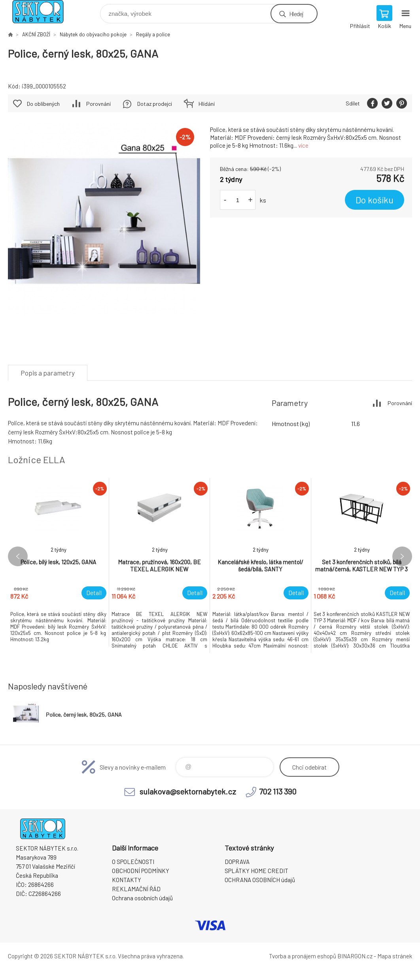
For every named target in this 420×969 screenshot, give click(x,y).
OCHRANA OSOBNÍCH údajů (260, 879)
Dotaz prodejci (154, 103)
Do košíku (375, 199)
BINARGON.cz (355, 956)
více (303, 145)
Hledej (296, 13)
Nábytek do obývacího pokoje (93, 34)
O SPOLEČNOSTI (133, 861)
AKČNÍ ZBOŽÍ (36, 34)
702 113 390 (278, 791)
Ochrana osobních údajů (142, 897)
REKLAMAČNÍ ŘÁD (136, 888)
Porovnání (98, 103)
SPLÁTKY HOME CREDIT (256, 870)
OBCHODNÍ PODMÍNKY (140, 870)
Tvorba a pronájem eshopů (302, 956)
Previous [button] (18, 556)
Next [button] (402, 556)
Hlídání (207, 103)
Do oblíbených (43, 103)
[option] (58, 562)
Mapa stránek (394, 956)
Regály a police (153, 34)
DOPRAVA (237, 861)
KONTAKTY (126, 879)
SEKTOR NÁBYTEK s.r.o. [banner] (43, 11)
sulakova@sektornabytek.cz (188, 791)
